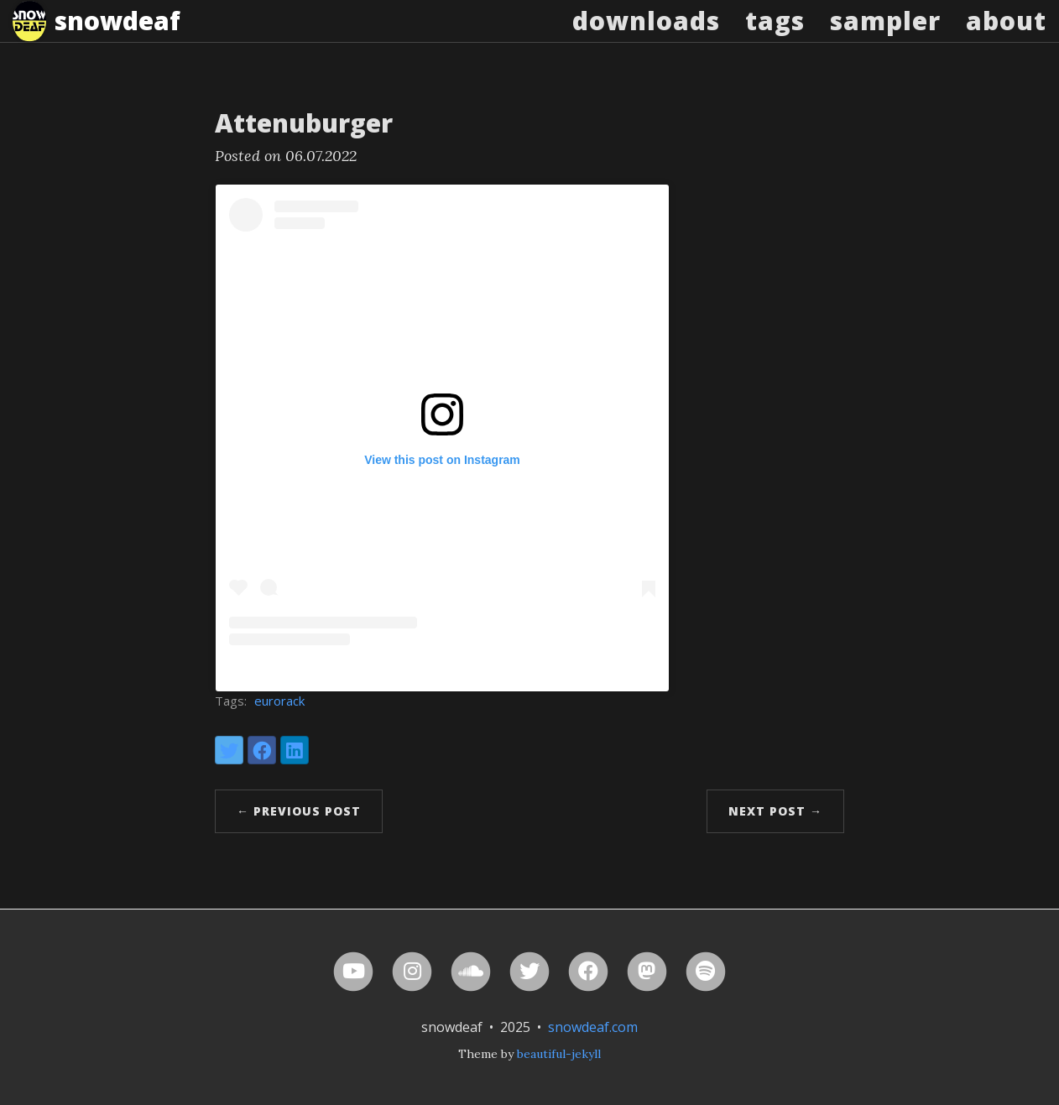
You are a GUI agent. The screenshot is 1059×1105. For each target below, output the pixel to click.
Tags (775, 37)
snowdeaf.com (593, 1027)
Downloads (646, 37)
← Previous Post (299, 811)
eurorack (279, 700)
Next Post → (775, 811)
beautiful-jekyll (559, 1053)
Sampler (885, 37)
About (1006, 37)
